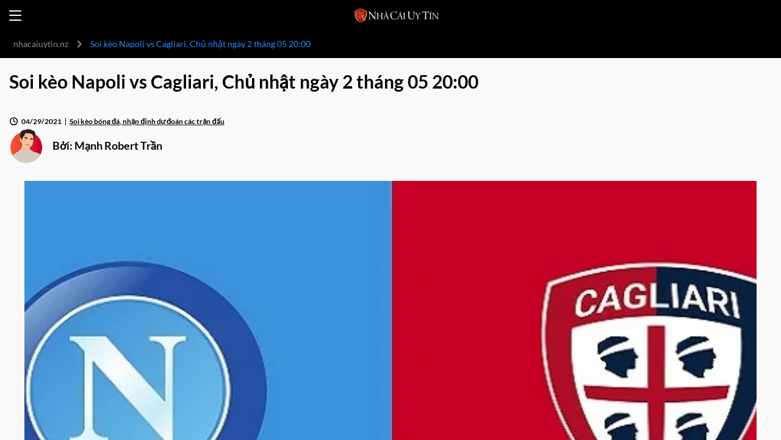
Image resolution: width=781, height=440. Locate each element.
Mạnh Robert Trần (118, 145)
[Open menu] (15, 15)
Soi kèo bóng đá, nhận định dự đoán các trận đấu (147, 121)
